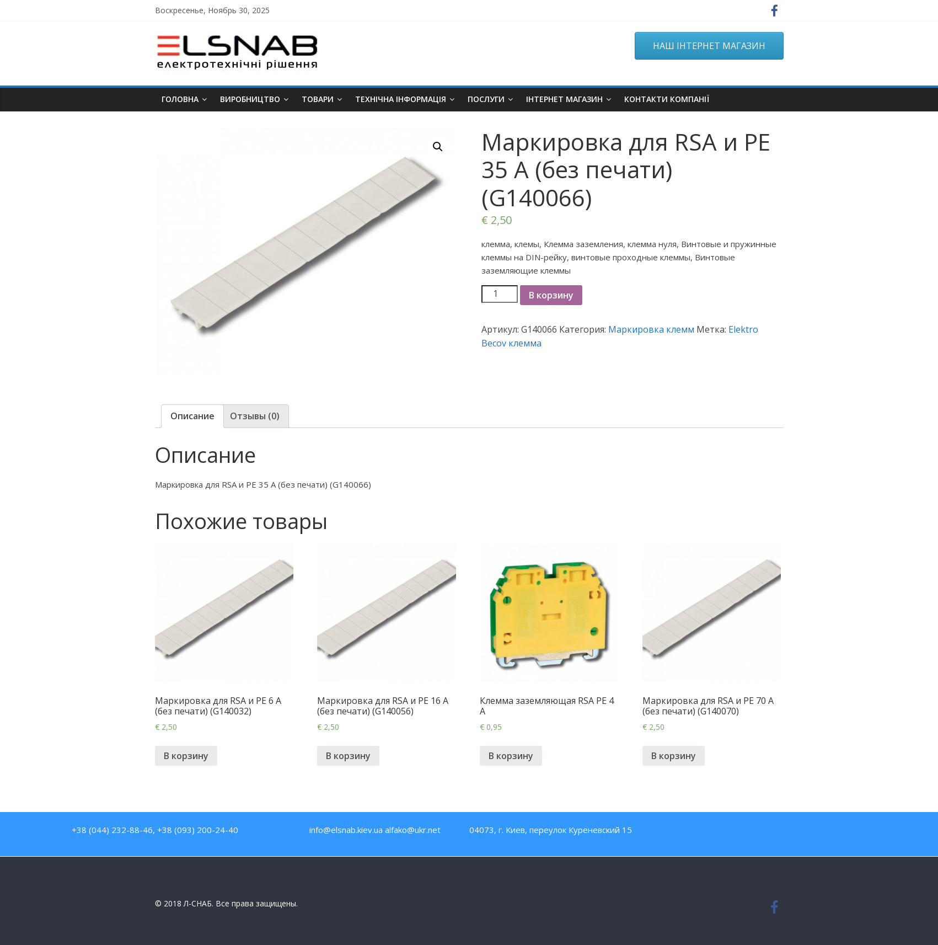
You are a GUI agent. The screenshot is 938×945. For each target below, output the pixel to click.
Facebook (713, 832)
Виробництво (250, 99)
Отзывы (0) (255, 416)
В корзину (551, 295)
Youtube (736, 832)
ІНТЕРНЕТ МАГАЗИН (564, 99)
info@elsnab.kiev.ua (346, 829)
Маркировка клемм (651, 329)
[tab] (192, 416)
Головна (180, 99)
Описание (192, 416)
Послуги (486, 99)
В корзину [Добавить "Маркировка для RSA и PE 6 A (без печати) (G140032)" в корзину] (186, 756)
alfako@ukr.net (413, 829)
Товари (318, 99)
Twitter (760, 832)
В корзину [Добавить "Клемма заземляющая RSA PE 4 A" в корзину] (511, 756)
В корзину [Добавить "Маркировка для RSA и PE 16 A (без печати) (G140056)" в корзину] (348, 756)
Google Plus (784, 832)
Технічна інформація (400, 99)
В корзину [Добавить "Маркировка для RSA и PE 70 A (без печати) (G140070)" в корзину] (673, 756)
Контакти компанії (666, 99)
